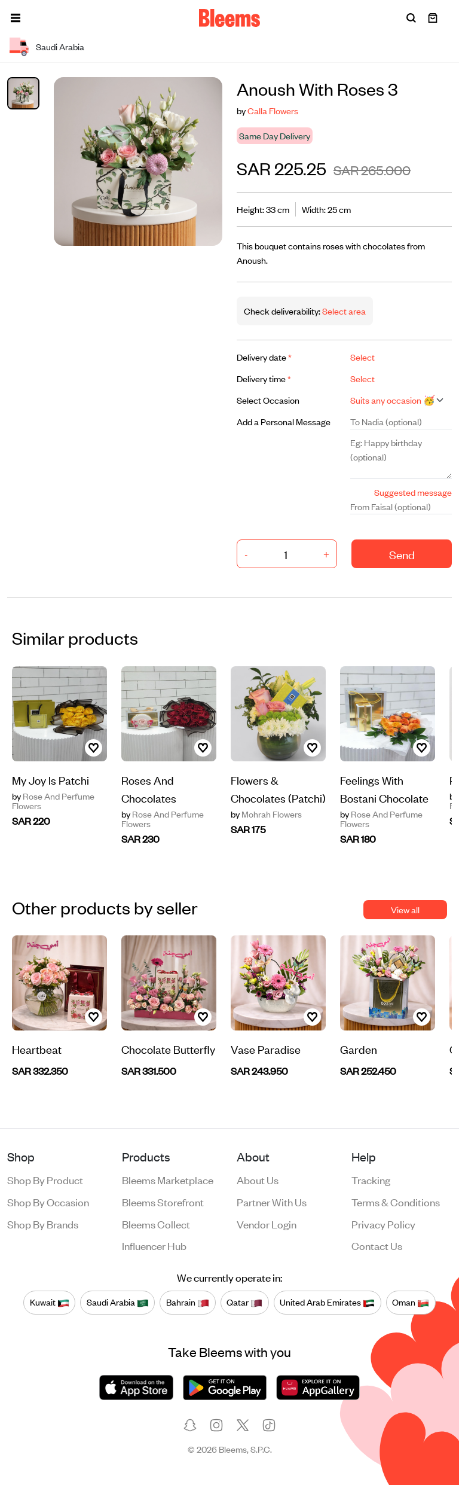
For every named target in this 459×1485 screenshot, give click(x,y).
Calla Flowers (272, 110)
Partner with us (272, 1201)
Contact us (376, 1245)
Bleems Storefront (163, 1201)
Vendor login (266, 1223)
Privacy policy (383, 1223)
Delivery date (264, 356)
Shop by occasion (48, 1201)
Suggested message (413, 492)
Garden (358, 1048)
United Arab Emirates (327, 1302)
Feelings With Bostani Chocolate (384, 788)
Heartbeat (37, 1048)
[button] (16, 18)
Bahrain (187, 1302)
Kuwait (49, 1302)
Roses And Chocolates (148, 788)
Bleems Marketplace (167, 1179)
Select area (343, 310)
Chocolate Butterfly (168, 1048)
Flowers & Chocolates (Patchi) (278, 788)
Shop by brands (42, 1223)
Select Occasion (268, 400)
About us (258, 1179)
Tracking (370, 1179)
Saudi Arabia (118, 1302)
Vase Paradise (266, 1048)
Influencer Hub (154, 1245)
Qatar (244, 1302)
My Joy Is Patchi (50, 779)
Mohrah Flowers (266, 814)
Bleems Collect (156, 1223)
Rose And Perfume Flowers (53, 800)
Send (402, 554)
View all (405, 909)
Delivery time (264, 378)
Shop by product (45, 1179)
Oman (410, 1302)
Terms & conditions (395, 1201)
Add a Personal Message (284, 421)
